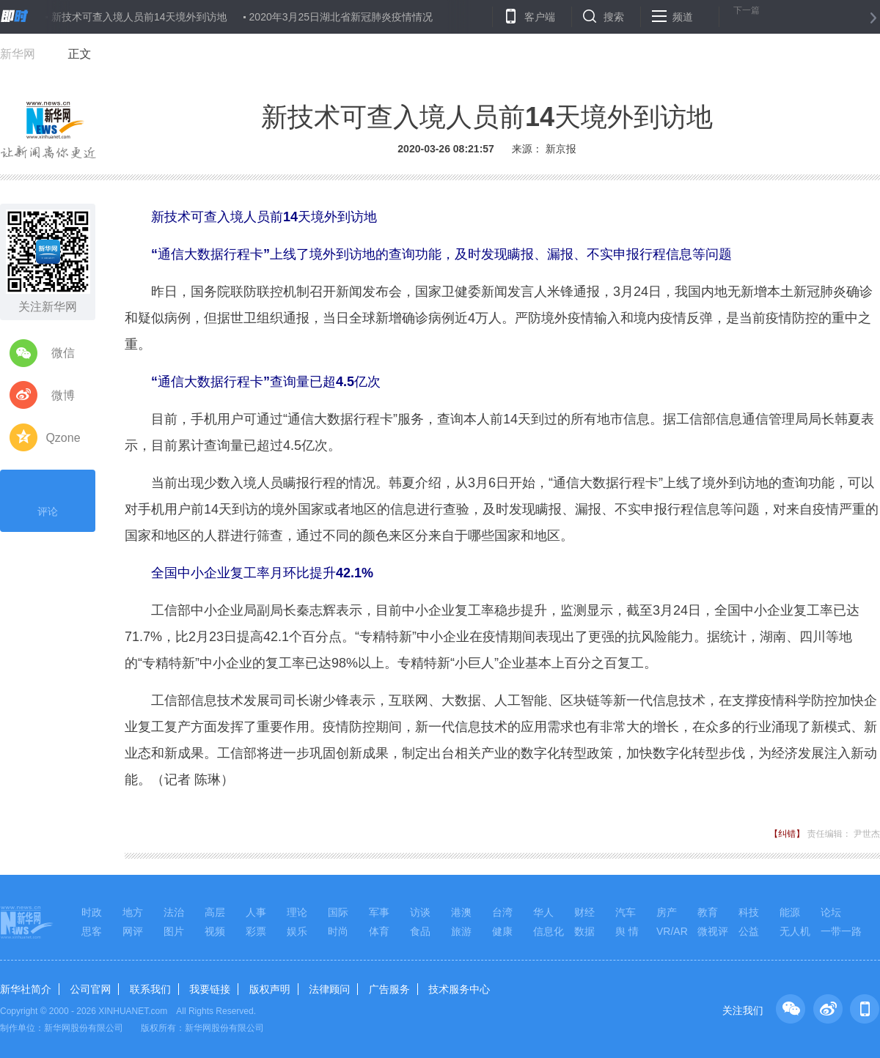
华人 (543, 912)
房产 (666, 912)
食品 (420, 931)
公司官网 (90, 989)
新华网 (17, 54)
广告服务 (389, 989)
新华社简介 (25, 989)
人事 (256, 912)
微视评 (712, 931)
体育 (379, 931)
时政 (91, 912)
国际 (338, 912)
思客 (91, 931)
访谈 (420, 912)
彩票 (256, 931)
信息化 (548, 931)
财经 (584, 912)
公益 (748, 931)
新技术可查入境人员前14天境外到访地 (139, 17)
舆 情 (627, 931)
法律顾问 (329, 989)
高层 (215, 912)
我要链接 (209, 989)
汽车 (625, 912)
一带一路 (841, 931)
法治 (174, 912)
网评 (132, 931)
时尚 (338, 931)
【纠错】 (786, 834)
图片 (174, 931)
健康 (502, 931)
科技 (748, 912)
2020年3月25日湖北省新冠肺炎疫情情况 (341, 17)
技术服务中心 (459, 989)
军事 (379, 912)
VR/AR (672, 931)
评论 (47, 499)
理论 (297, 912)
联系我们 (150, 989)
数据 (584, 931)
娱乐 (297, 931)
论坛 (831, 912)
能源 (790, 912)
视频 (215, 931)
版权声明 (269, 989)
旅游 (461, 931)
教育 (707, 912)
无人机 (795, 931)
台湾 (502, 912)
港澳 (461, 912)
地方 (132, 912)
